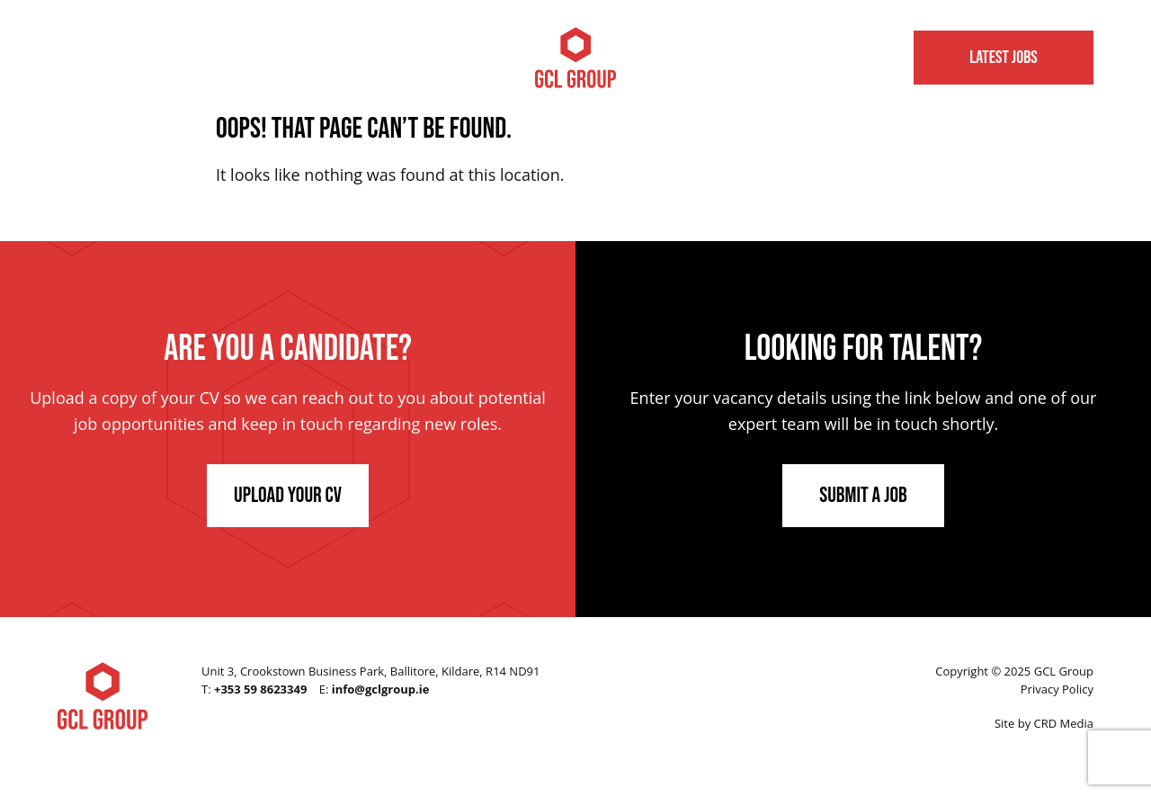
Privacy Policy (1057, 689)
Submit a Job (863, 495)
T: (254, 689)
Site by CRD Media (1044, 723)
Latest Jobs (1003, 57)
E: (374, 689)
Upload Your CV (288, 495)
